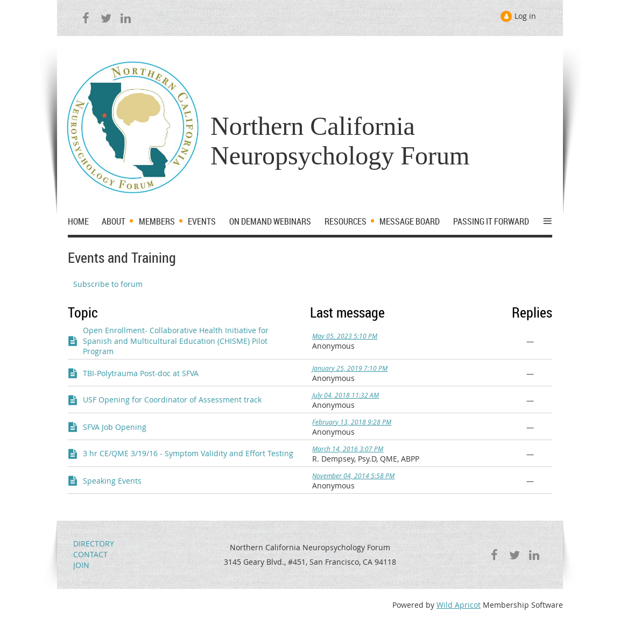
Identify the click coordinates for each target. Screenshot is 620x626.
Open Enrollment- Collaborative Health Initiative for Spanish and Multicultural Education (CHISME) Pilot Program (176, 340)
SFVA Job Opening (114, 427)
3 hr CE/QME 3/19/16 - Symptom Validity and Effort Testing (188, 453)
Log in (525, 16)
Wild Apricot (458, 605)
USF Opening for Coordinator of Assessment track (172, 399)
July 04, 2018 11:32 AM (345, 395)
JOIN (81, 565)
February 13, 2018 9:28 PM (351, 422)
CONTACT (90, 554)
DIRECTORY (93, 543)
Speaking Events (112, 481)
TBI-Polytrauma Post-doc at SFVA (141, 373)
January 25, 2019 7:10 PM (350, 368)
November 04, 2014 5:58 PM (353, 475)
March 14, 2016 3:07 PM (347, 448)
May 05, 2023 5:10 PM (344, 336)
